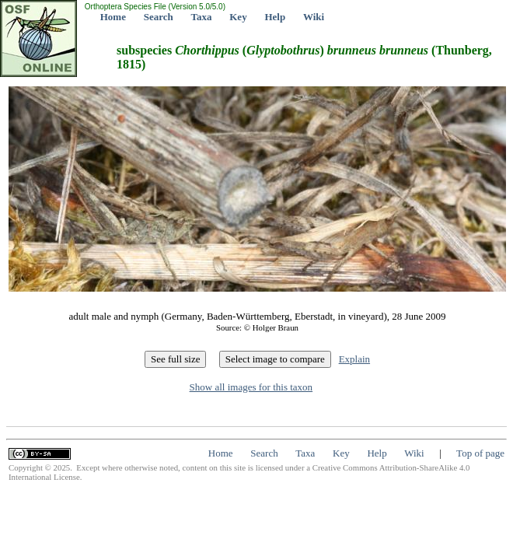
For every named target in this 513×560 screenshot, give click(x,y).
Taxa (201, 17)
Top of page (480, 453)
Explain (354, 359)
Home (113, 17)
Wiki (313, 17)
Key (237, 17)
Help (274, 17)
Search (158, 17)
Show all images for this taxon (251, 387)
